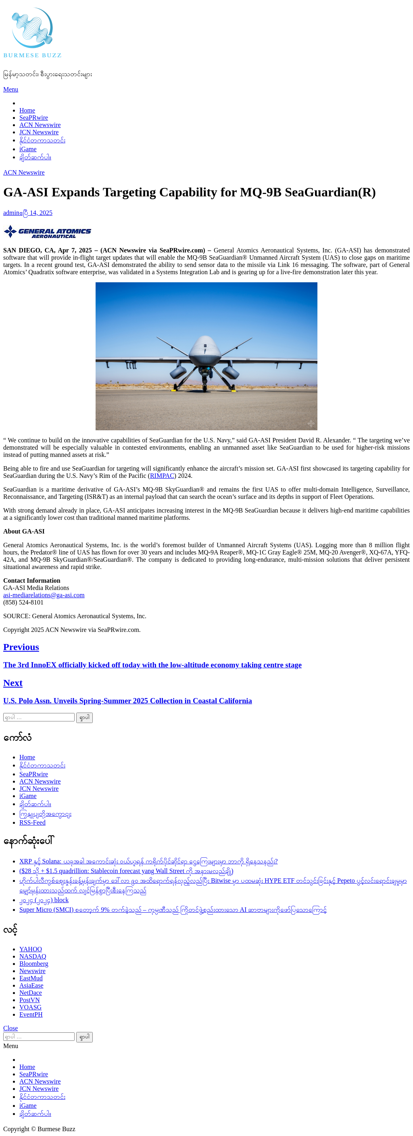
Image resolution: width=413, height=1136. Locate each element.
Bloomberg (33, 963)
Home (27, 110)
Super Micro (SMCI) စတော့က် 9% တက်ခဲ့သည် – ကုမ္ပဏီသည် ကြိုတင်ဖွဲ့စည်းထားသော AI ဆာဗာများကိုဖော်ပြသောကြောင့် (173, 909)
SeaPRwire (33, 117)
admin (11, 212)
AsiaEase (31, 985)
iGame (28, 149)
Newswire (32, 970)
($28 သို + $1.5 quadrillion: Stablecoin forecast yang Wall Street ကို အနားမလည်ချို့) (126, 870)
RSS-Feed (32, 822)
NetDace (30, 992)
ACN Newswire (40, 124)
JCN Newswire (38, 132)
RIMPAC (162, 475)
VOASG (30, 1007)
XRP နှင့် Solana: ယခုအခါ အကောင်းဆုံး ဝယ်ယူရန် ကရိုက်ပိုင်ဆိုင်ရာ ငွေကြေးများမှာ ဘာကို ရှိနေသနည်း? (148, 861)
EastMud (31, 978)
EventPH (31, 1014)
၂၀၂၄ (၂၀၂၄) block (44, 899)
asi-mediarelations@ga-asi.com (44, 595)
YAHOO (30, 949)
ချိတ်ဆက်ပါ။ (35, 157)
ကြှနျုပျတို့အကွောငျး (45, 813)
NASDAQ (32, 956)
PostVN (29, 999)
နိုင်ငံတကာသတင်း (42, 140)
